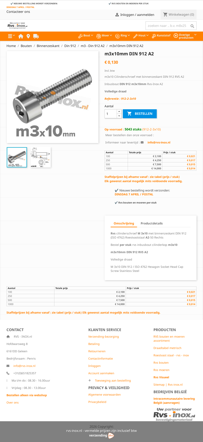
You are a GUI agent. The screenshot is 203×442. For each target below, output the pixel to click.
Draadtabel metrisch (167, 348)
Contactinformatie (100, 358)
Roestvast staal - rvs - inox (171, 355)
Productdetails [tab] (152, 223)
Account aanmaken (101, 373)
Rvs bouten (161, 362)
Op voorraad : (114, 129)
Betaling (94, 344)
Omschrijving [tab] (124, 223)
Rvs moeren (161, 370)
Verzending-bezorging (103, 336)
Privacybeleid (97, 402)
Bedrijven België (170, 391)
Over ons (12, 402)
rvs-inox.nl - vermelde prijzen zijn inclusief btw (101, 430)
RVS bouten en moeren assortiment (169, 338)
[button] (11, 36)
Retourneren (97, 351)
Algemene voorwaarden (104, 394)
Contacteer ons (18, 11)
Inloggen (94, 366)
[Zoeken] (171, 25)
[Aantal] (111, 113)
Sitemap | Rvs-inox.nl (168, 384)
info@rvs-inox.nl (24, 366)
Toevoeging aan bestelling (112, 380)
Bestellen (139, 113)
